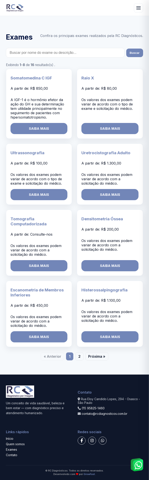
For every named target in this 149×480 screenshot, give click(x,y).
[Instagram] (92, 441)
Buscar (135, 52)
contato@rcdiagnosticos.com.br (104, 413)
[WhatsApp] (103, 441)
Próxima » (96, 356)
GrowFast (89, 474)
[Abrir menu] (138, 7)
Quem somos (15, 444)
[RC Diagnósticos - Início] (15, 8)
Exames (11, 449)
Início (9, 438)
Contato (11, 455)
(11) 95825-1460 (93, 408)
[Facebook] (82, 441)
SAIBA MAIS (39, 128)
